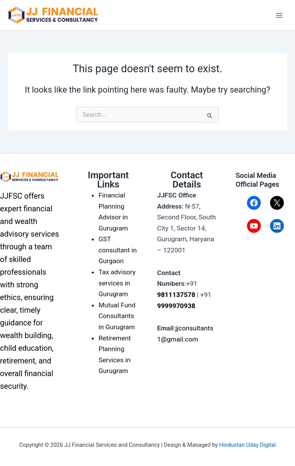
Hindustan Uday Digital (247, 444)
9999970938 (176, 306)
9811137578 (176, 295)
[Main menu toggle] (279, 15)
